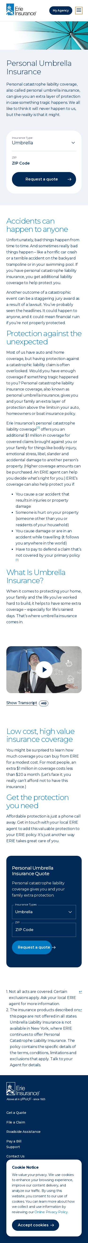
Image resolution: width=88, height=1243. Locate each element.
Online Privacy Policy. (51, 1212)
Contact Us (15, 1156)
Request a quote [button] (42, 179)
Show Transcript (21, 703)
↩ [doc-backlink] (80, 991)
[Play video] (44, 669)
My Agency (61, 10)
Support (13, 1147)
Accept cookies (33, 1225)
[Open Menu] (79, 10)
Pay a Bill (13, 1141)
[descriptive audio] (43, 703)
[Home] (22, 10)
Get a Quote (16, 1113)
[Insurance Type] (44, 142)
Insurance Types (26, 904)
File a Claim (15, 1122)
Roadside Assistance (23, 1132)
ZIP (17, 922)
